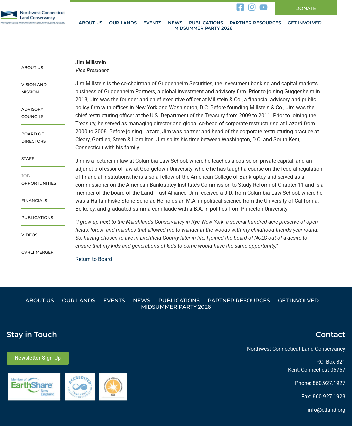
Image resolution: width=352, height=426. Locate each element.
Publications (206, 22)
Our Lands (123, 22)
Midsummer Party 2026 (203, 28)
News (175, 22)
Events (152, 22)
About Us (90, 22)
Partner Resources (255, 22)
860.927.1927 (329, 383)
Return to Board (93, 259)
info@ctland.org (326, 410)
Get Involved (305, 22)
